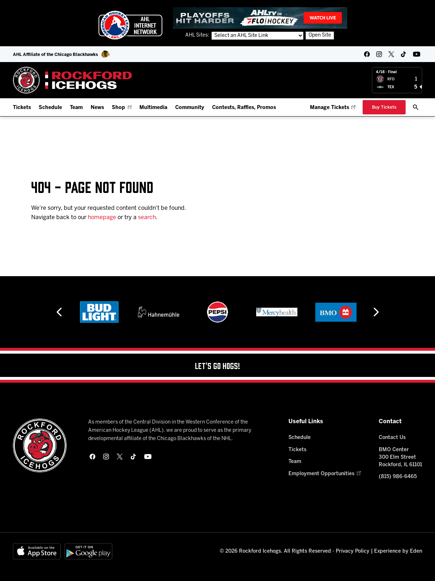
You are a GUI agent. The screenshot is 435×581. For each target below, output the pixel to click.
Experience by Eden (398, 551)
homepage (102, 217)
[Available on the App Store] (37, 551)
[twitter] (391, 54)
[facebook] (367, 54)
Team (76, 107)
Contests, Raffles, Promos (244, 107)
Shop (122, 107)
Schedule (50, 107)
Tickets (22, 107)
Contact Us (392, 437)
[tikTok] (403, 54)
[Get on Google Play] (88, 551)
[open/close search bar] (415, 107)
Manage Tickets (332, 107)
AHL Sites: (197, 35)
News (97, 107)
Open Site (320, 35)
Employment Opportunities (324, 474)
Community (189, 107)
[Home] (72, 80)
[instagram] (379, 54)
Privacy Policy (352, 551)
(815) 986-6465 (398, 476)
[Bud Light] (145, 312)
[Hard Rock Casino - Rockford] (86, 312)
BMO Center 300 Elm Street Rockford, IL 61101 (400, 457)
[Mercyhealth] (322, 312)
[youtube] (416, 54)
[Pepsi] (263, 312)
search (147, 217)
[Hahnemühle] (204, 312)
